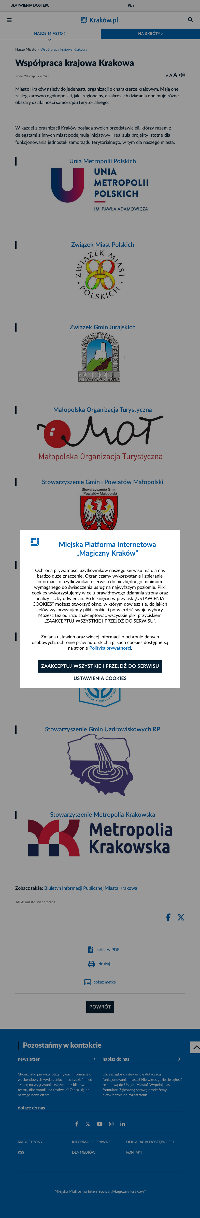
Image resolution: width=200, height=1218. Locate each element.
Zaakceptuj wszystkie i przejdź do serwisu (100, 666)
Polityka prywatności (110, 648)
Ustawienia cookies (100, 678)
